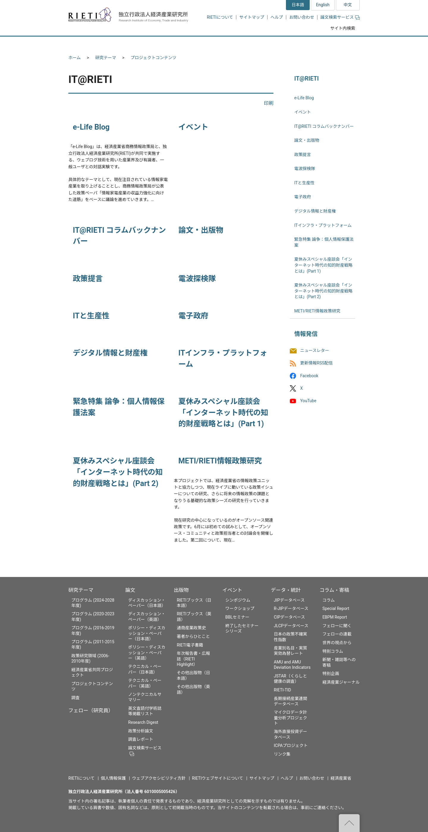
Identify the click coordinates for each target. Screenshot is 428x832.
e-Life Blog (91, 127)
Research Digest (143, 722)
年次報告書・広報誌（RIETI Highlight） (193, 658)
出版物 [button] (214, 44)
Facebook (309, 375)
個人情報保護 (113, 778)
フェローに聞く (337, 625)
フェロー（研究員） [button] (139, 44)
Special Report (335, 608)
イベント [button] (250, 44)
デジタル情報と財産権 (110, 353)
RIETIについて (220, 17)
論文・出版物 (200, 230)
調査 (75, 697)
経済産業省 (341, 778)
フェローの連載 (337, 634)
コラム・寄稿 (334, 590)
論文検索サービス (340, 17)
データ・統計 (286, 590)
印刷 (268, 103)
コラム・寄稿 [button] (337, 44)
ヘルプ (276, 17)
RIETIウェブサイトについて (217, 778)
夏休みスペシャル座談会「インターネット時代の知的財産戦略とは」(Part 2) (118, 472)
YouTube (308, 400)
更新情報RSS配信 (316, 363)
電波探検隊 (197, 278)
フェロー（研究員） (90, 710)
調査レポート (140, 739)
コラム (328, 600)
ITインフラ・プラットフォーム (323, 225)
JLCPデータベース (291, 625)
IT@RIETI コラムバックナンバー (324, 126)
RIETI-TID (282, 690)
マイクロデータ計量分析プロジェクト (290, 717)
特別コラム (332, 651)
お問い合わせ (301, 17)
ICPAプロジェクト (291, 745)
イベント (193, 127)
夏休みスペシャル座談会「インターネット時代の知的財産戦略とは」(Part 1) (223, 412)
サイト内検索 (342, 28)
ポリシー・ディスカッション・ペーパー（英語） (146, 652)
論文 (130, 590)
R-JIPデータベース (291, 608)
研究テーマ (105, 57)
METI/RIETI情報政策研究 (220, 461)
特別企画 (330, 673)
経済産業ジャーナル (341, 682)
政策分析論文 (140, 731)
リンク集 (282, 754)
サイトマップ (251, 17)
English (322, 4)
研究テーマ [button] (90, 44)
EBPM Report (334, 617)
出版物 (181, 590)
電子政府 (193, 316)
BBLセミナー (237, 617)
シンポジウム (237, 600)
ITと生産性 (91, 316)
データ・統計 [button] (292, 44)
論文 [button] (181, 44)
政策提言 (88, 278)
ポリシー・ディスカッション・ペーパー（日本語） (146, 633)
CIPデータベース (289, 617)
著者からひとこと (193, 636)
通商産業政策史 (191, 627)
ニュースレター (314, 350)
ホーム (74, 57)
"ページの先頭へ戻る (349, 823)
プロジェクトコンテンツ (154, 57)
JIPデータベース (289, 600)
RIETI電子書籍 (190, 645)
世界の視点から (337, 642)
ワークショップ (239, 608)
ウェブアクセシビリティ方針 (158, 778)
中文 (348, 4)
